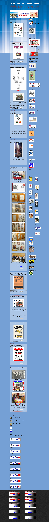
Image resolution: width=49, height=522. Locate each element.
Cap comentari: (17, 61)
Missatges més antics (24, 412)
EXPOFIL (17, 410)
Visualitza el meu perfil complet (35, 23)
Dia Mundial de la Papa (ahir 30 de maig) (16, 423)
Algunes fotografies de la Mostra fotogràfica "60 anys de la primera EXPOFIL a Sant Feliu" (17, 168)
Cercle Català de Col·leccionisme (24, 3)
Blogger (34, 520)
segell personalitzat (19, 108)
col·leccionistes (14, 62)
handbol (17, 136)
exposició (15, 435)
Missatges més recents (13, 412)
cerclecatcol (34, 22)
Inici (18, 412)
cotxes (13, 341)
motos (16, 341)
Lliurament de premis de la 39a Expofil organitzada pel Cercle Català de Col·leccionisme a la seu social (19, 417)
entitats (15, 341)
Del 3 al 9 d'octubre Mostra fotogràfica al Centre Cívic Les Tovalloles (18, 368)
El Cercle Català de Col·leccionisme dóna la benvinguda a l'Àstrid (17, 142)
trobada (20, 62)
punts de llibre (17, 62)
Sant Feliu (16, 108)
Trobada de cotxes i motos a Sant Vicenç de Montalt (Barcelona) (18, 323)
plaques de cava (22, 292)
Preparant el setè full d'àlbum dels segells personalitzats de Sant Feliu (17, 67)
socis (22, 108)
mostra (21, 410)
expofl (18, 435)
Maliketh (27, 520)
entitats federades (14, 136)
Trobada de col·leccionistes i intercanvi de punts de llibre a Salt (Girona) (18, 44)
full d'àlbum (13, 108)
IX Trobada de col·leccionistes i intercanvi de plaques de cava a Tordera (18, 274)
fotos (19, 410)
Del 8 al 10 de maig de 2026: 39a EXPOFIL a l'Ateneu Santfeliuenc (19, 420)
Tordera (25, 292)
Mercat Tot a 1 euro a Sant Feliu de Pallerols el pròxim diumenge (17, 346)
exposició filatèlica (21, 435)
